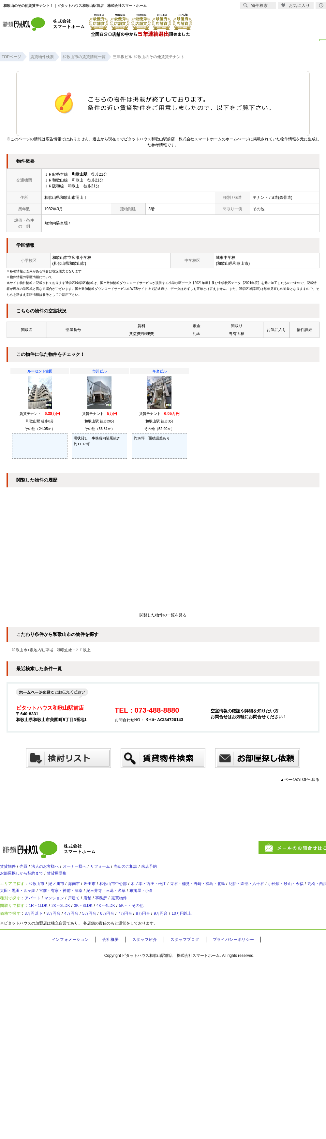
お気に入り (295, 5)
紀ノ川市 (65, 891)
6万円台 (127, 933)
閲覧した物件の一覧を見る (163, 615)
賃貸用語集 (66, 878)
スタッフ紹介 (151, 960)
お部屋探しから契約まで (25, 878)
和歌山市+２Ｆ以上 (74, 650)
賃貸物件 (9, 868)
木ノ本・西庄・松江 (175, 891)
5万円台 (106, 933)
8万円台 (171, 933)
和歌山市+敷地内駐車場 (32, 650)
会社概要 (115, 960)
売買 (28, 868)
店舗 (103, 911)
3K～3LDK (100, 922)
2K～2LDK (72, 922)
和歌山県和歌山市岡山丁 (65, 197)
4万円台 (84, 933)
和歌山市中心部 (133, 891)
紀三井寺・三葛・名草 (188, 900)
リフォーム (119, 868)
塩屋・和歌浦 (45, 900)
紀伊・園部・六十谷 (290, 891)
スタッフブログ (195, 960)
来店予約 (177, 868)
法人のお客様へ (54, 868)
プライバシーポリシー (247, 960)
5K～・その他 (160, 922)
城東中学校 (225, 257)
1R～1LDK (44, 922)
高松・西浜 (15, 900)
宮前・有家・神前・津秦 (135, 900)
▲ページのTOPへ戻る (299, 779)
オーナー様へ (88, 868)
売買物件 (141, 911)
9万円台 (193, 933)
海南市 (86, 891)
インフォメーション (72, 960)
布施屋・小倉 (230, 900)
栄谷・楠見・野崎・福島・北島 (232, 891)
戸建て (86, 911)
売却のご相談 (149, 868)
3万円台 (62, 933)
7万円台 (149, 933)
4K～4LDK (128, 922)
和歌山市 (42, 891)
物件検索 (255, 5)
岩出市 (105, 891)
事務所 (119, 911)
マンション (63, 911)
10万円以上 (218, 933)
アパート (37, 911)
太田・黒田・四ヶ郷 (84, 900)
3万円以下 (38, 933)
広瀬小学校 (81, 257)
